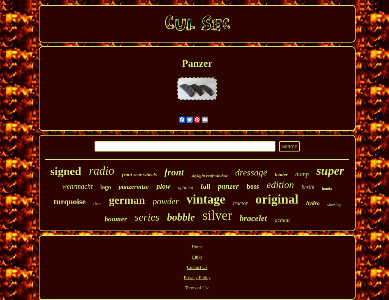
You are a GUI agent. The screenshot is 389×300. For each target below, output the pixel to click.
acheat (282, 220)
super (330, 170)
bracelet (253, 218)
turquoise (70, 201)
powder (166, 201)
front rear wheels (139, 174)
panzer (228, 186)
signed (65, 171)
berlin (308, 187)
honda (327, 188)
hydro (313, 203)
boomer (115, 219)
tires (97, 203)
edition (280, 184)
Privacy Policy (197, 277)
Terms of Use (197, 288)
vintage (206, 199)
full (205, 186)
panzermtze (134, 186)
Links (197, 257)
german (127, 200)
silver (217, 215)
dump (302, 174)
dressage (251, 172)
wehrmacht (77, 186)
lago (105, 187)
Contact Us (197, 267)
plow (164, 186)
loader (281, 174)
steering (334, 204)
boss (253, 186)
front (174, 172)
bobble (181, 217)
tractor (240, 203)
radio (101, 170)
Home (196, 246)
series (146, 217)
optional (185, 187)
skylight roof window (209, 175)
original (276, 199)
